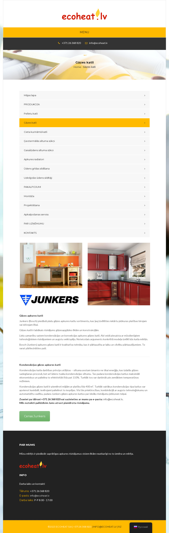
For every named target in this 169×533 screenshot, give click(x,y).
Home (77, 66)
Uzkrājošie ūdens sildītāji (38, 177)
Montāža (29, 196)
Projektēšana (32, 205)
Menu (84, 32)
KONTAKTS (30, 232)
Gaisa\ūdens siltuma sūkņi (39, 150)
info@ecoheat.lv (113, 399)
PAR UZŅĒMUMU (34, 223)
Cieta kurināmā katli (35, 131)
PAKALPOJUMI (32, 186)
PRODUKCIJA (32, 104)
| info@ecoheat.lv (104, 526)
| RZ (119, 526)
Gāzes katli (30, 122)
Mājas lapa (30, 95)
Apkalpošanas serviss (36, 214)
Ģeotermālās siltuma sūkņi (39, 141)
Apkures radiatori (34, 159)
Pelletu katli (31, 113)
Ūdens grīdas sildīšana (37, 168)
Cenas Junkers (34, 416)
